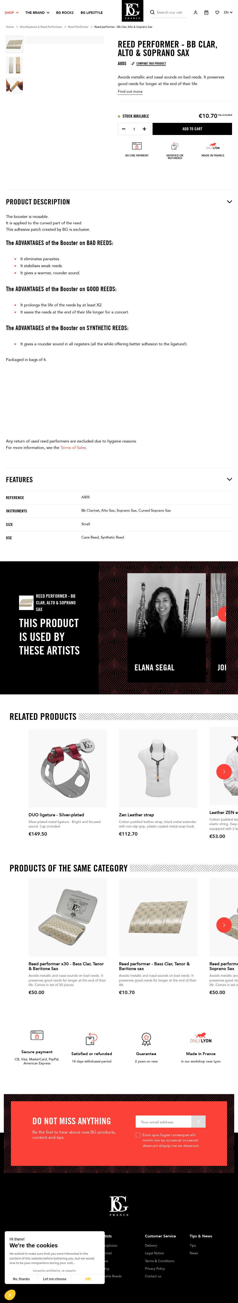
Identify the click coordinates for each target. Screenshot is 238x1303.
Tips (193, 1245)
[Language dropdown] (228, 12)
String (104, 1268)
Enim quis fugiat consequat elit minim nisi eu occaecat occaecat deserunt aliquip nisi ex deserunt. (171, 1140)
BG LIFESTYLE (92, 12)
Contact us (153, 1276)
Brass (104, 1261)
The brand (35, 12)
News (194, 1253)
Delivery (151, 1245)
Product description (119, 201)
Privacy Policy (155, 1268)
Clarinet (106, 1253)
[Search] (168, 12)
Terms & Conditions (159, 1261)
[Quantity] (134, 129)
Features (119, 479)
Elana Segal (154, 667)
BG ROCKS (65, 12)
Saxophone (108, 1245)
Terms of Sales (73, 447)
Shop (9, 12)
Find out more (130, 91)
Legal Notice (154, 1253)
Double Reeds (111, 1276)
